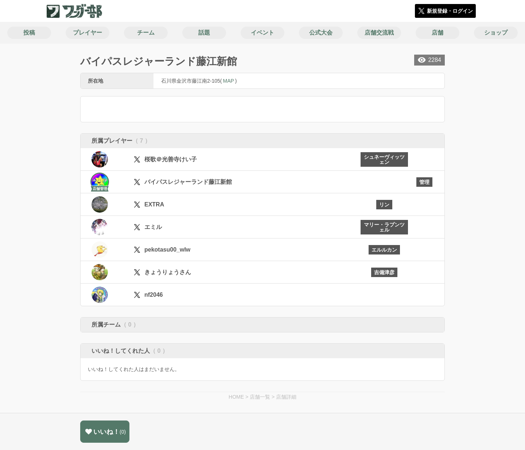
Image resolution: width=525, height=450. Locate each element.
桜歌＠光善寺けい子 (170, 159)
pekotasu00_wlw (167, 249)
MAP (228, 81)
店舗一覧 (260, 397)
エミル (153, 227)
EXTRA (154, 204)
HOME (236, 397)
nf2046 (153, 295)
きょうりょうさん (167, 272)
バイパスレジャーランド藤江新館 (188, 182)
